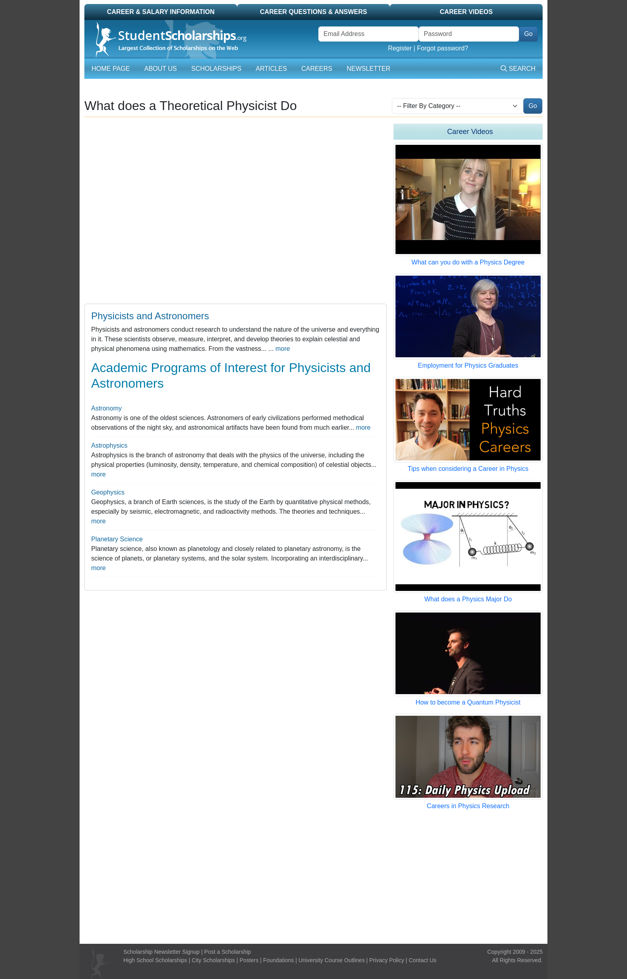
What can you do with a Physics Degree (468, 262)
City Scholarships (213, 960)
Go (528, 33)
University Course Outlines (331, 960)
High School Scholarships (156, 960)
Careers (317, 68)
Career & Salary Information (160, 11)
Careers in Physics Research (468, 806)
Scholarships (216, 68)
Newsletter (368, 68)
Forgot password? (442, 48)
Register (400, 48)
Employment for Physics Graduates (468, 365)
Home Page (111, 68)
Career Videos (466, 11)
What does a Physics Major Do (468, 599)
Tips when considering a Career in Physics (468, 468)
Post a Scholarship (227, 952)
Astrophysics (109, 445)
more (283, 348)
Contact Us (422, 960)
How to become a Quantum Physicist (467, 702)
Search (518, 68)
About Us (160, 68)
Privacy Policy (386, 960)
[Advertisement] (313, 877)
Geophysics (108, 492)
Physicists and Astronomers (150, 315)
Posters (249, 960)
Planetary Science (117, 539)
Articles (271, 68)
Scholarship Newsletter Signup (162, 952)
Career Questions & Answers (313, 11)
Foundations (278, 960)
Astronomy (106, 408)
